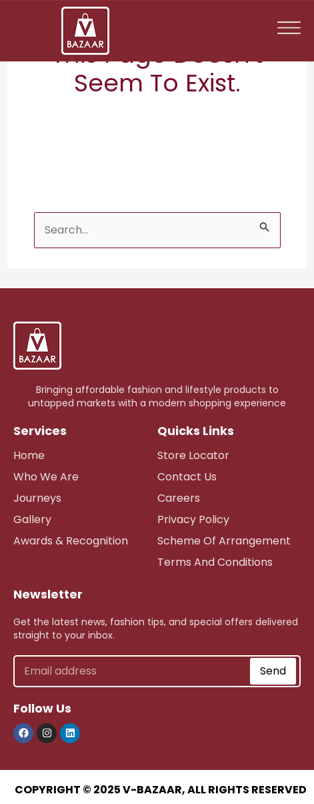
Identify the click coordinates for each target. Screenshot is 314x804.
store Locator (193, 455)
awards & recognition (70, 540)
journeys (37, 498)
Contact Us (187, 476)
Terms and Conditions (215, 562)
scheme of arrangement (224, 540)
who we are (46, 476)
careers (178, 498)
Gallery (32, 519)
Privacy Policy (193, 519)
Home (29, 455)
